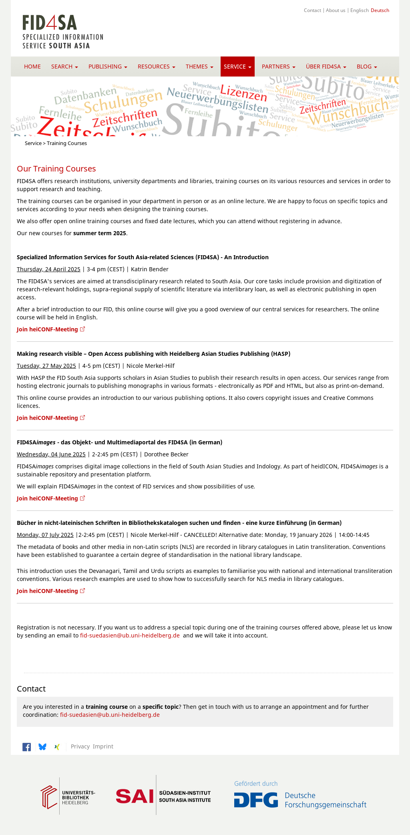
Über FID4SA (326, 66)
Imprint (101, 746)
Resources (156, 66)
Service (237, 66)
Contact (312, 10)
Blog (367, 66)
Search (64, 66)
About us (336, 10)
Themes (199, 66)
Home (32, 66)
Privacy (79, 746)
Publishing (107, 66)
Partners (278, 66)
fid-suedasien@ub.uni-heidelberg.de (130, 635)
